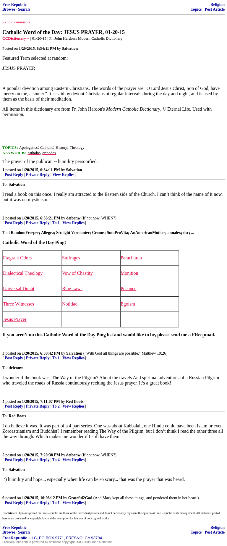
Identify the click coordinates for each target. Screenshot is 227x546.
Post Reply (14, 174)
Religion (217, 4)
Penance (128, 288)
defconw (73, 218)
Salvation (74, 170)
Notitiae (69, 303)
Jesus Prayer (15, 319)
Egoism (128, 303)
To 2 (56, 406)
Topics (196, 9)
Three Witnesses (18, 303)
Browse (8, 9)
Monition (129, 273)
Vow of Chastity (77, 273)
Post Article (215, 9)
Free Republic (14, 4)
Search (24, 9)
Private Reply (38, 174)
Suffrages (71, 257)
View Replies (63, 174)
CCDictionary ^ (15, 38)
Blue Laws (72, 288)
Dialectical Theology (23, 273)
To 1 (56, 223)
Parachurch (131, 257)
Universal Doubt (18, 288)
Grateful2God (80, 498)
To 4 (56, 460)
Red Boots (74, 401)
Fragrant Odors (17, 257)
